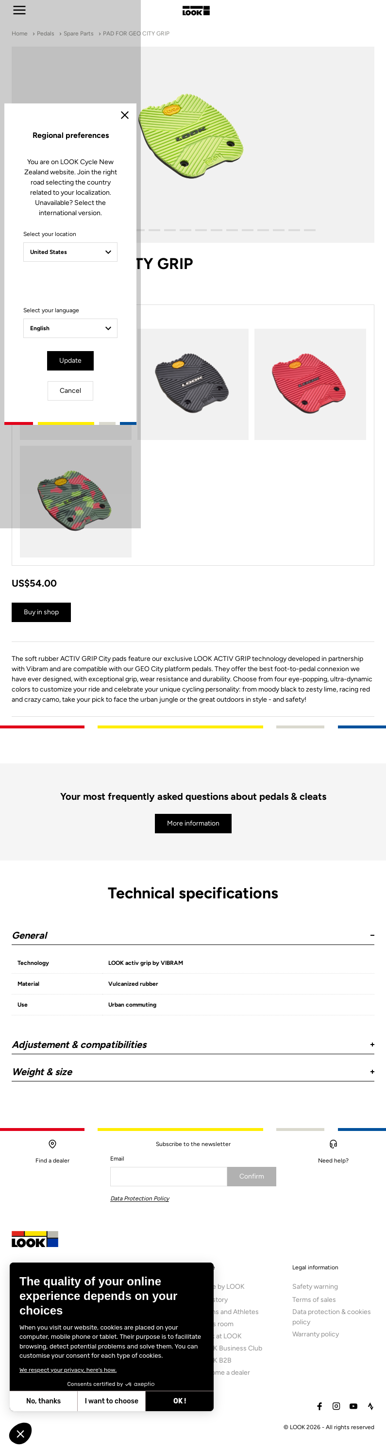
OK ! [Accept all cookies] (102, 1401)
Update (165, 807)
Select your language (108, 758)
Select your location (107, 692)
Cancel (221, 807)
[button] (20, 1433)
